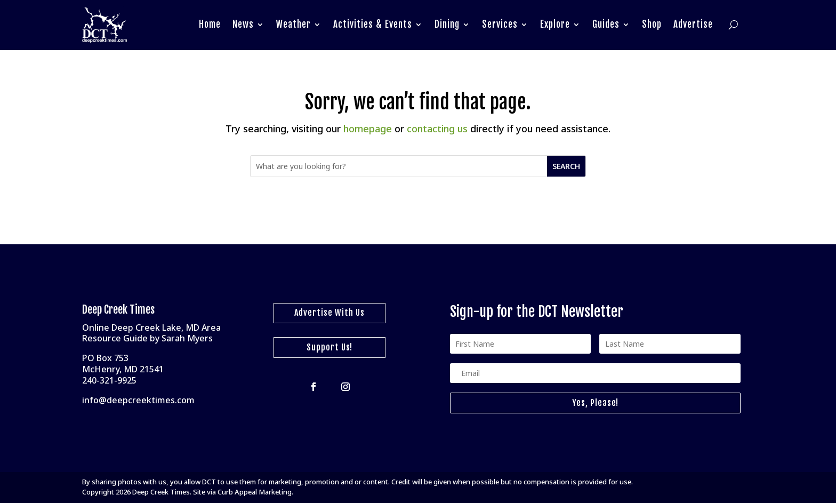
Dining (447, 24)
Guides (606, 24)
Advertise (693, 24)
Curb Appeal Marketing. (255, 492)
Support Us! (329, 347)
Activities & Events (372, 24)
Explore (555, 24)
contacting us (437, 128)
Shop (652, 24)
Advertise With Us (329, 312)
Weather (293, 24)
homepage (367, 128)
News (243, 24)
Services (500, 24)
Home (210, 24)
